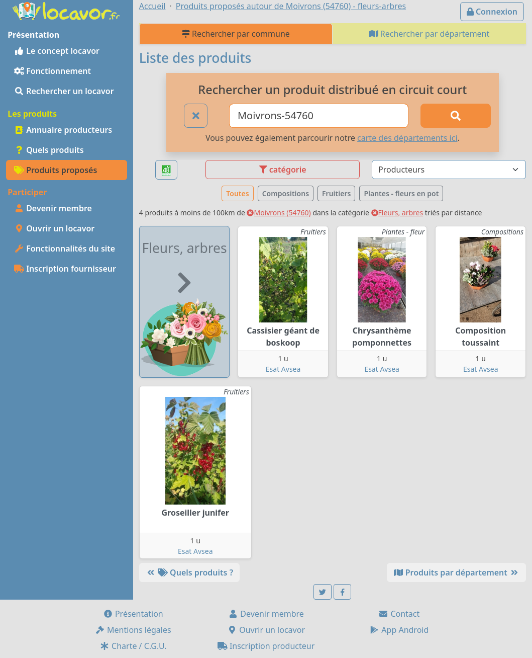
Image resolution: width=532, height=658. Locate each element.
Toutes (237, 193)
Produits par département (456, 572)
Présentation (133, 613)
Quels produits (49, 149)
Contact (398, 613)
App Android (399, 629)
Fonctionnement (52, 70)
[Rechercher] (455, 116)
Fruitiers (336, 193)
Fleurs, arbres (397, 212)
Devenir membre (53, 208)
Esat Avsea (283, 369)
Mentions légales (133, 629)
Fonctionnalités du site (64, 248)
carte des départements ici (407, 137)
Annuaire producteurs (63, 129)
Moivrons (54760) (278, 212)
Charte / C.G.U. (133, 645)
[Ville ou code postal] (318, 116)
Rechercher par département (429, 33)
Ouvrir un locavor (54, 228)
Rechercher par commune (236, 33)
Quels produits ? (189, 572)
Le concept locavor (56, 50)
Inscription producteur (266, 645)
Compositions (285, 193)
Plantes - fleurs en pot (401, 193)
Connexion (492, 11)
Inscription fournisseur (65, 268)
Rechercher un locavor (64, 91)
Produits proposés (55, 170)
